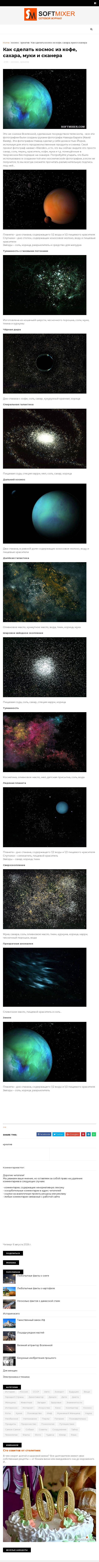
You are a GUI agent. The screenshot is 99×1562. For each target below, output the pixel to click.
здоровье (56, 1403)
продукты (10, 1425)
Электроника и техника (16, 1378)
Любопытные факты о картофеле (36, 1289)
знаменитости (74, 1403)
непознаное (30, 1420)
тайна (75, 1430)
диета (75, 1398)
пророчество (28, 1425)
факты (26, 1436)
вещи (87, 1393)
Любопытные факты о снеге (33, 1277)
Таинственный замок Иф (31, 1321)
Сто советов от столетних (22, 1451)
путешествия (67, 1425)
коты (8, 1414)
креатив (25, 43)
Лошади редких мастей (30, 1334)
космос (15, 43)
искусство (44, 1409)
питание (59, 1420)
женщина (10, 1403)
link (4, 1128)
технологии (11, 1436)
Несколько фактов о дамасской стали (38, 1302)
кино (58, 1409)
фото (38, 1436)
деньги (53, 1398)
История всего (11, 1314)
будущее (74, 1393)
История (10, 1393)
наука (88, 1414)
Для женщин (10, 1371)
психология (48, 1425)
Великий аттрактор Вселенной (35, 1346)
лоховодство (34, 1414)
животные (26, 1403)
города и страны (14, 1398)
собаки (30, 1430)
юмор (62, 1436)
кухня (19, 1414)
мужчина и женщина (68, 1414)
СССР (36, 1393)
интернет (28, 1409)
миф (49, 1414)
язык (73, 1436)
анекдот (59, 1393)
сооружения (59, 1430)
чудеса (50, 1436)
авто (47, 1393)
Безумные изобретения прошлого (36, 1359)
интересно (11, 1409)
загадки (41, 1403)
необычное (11, 1420)
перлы (46, 1420)
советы (43, 1430)
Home (6, 43)
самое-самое (13, 1430)
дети (64, 1398)
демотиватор (36, 1398)
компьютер (72, 1409)
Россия (24, 1393)
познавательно (77, 1420)
